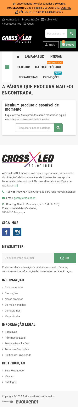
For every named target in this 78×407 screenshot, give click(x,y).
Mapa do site (12, 316)
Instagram (17, 232)
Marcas (9, 376)
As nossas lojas (14, 287)
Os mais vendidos (15, 304)
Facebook (6, 232)
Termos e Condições (17, 349)
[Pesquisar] (60, 33)
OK (64, 258)
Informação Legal (15, 337)
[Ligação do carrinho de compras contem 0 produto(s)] (68, 44)
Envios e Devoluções (17, 343)
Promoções (10, 19)
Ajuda (29, 23)
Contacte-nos (11, 23)
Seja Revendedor (14, 370)
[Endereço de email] (28, 258)
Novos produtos (14, 299)
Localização (30, 19)
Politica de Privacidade (18, 355)
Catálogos (11, 382)
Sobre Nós (49, 19)
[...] (16, 185)
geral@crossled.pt (24, 197)
